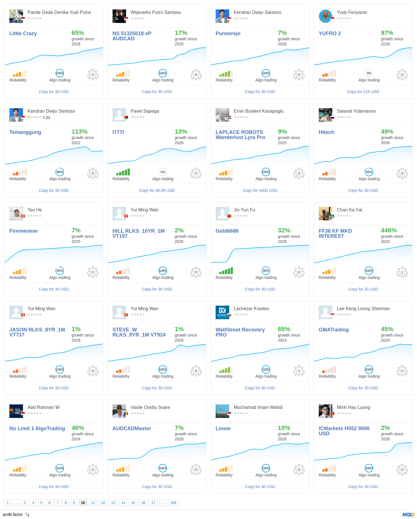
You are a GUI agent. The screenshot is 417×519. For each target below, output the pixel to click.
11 (93, 503)
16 (143, 503)
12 (103, 503)
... (16, 503)
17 (153, 503)
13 (113, 503)
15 (133, 503)
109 (173, 503)
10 (83, 503)
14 (123, 503)
